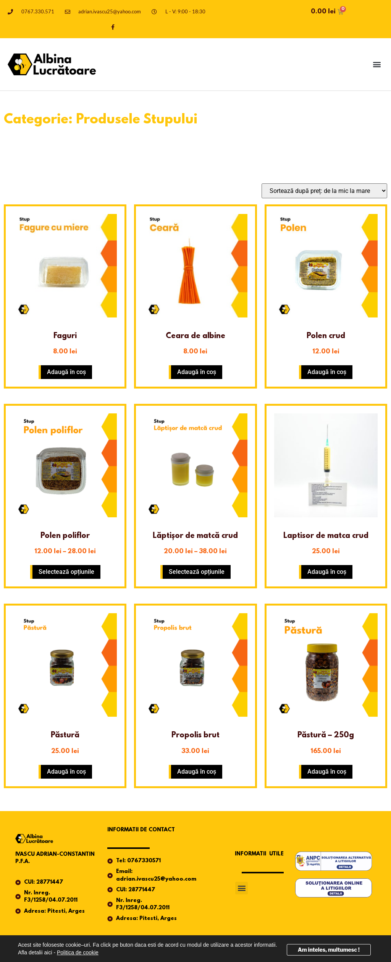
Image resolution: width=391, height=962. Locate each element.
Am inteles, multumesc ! (329, 949)
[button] (377, 64)
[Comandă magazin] (324, 190)
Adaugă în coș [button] (66, 372)
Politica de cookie (78, 952)
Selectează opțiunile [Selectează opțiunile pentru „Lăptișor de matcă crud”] (197, 571)
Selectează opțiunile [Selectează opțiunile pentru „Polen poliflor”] (66, 571)
